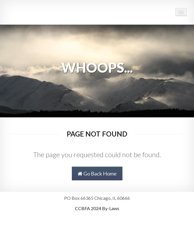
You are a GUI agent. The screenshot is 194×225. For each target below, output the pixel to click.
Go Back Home (97, 173)
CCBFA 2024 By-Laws (97, 208)
